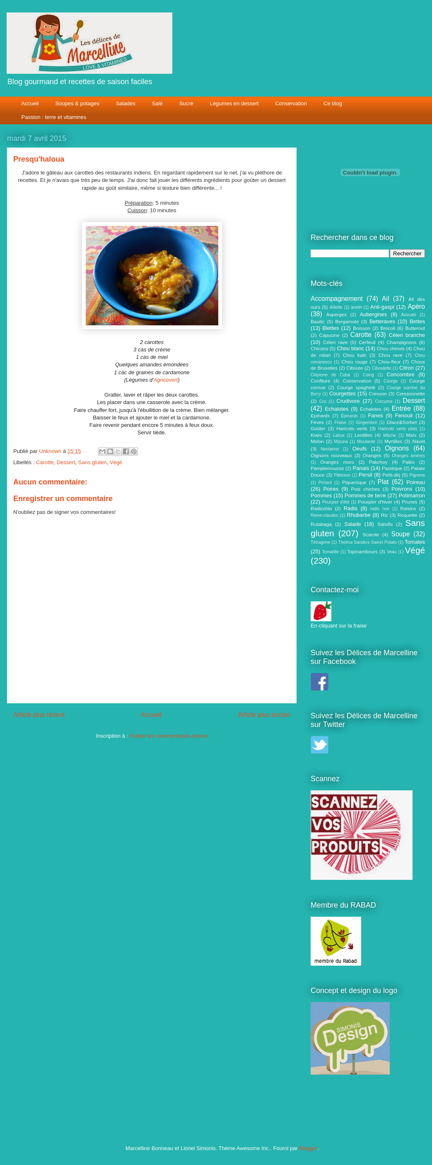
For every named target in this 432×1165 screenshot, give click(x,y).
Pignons (417, 475)
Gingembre (366, 422)
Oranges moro (337, 462)
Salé (157, 103)
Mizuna (341, 441)
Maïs (411, 435)
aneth (356, 307)
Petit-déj (391, 474)
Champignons (401, 342)
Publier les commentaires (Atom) (169, 736)
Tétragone (320, 542)
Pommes (321, 495)
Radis (350, 508)
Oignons (397, 448)
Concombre (400, 374)
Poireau (415, 482)
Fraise (340, 422)
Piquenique (354, 482)
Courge (391, 381)
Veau (392, 552)
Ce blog (332, 103)
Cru (322, 401)
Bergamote (347, 321)
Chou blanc (350, 348)
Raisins (408, 508)
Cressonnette (410, 393)
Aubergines (373, 314)
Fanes (375, 415)
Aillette (336, 307)
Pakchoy (378, 462)
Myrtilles (393, 441)
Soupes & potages (77, 103)
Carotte (45, 462)
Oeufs (359, 449)
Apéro (416, 306)
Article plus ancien (264, 714)
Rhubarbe (358, 515)
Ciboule (355, 368)
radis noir (380, 508)
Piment (325, 482)
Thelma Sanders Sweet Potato (367, 542)
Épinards (349, 416)
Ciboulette (381, 368)
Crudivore (348, 401)
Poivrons (402, 489)
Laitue (339, 435)
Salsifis (385, 524)
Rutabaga (321, 524)
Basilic (318, 321)
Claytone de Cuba (330, 375)
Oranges (372, 455)
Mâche (389, 435)
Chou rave (391, 355)
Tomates (415, 542)
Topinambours (362, 551)
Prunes (409, 501)
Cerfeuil (367, 342)
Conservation (291, 103)
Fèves (317, 422)
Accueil (30, 103)
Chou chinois (391, 348)
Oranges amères (408, 455)
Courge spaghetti (356, 387)
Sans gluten (92, 462)
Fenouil (404, 415)
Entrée (401, 408)
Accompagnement (337, 298)
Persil (365, 475)
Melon (317, 441)
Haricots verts (351, 428)
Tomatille (330, 552)
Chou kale (355, 355)
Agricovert (166, 380)
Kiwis (316, 435)
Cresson (378, 393)
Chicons (319, 348)
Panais (361, 468)
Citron (406, 368)
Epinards (320, 415)
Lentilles (363, 435)
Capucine (329, 335)
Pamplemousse (327, 468)
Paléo (408, 462)
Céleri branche (407, 335)
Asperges (336, 314)
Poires (330, 489)
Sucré (186, 103)
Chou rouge (354, 361)
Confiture (320, 380)
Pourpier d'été (336, 502)
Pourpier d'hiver (375, 501)
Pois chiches (365, 489)
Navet (419, 441)
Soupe (400, 534)
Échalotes (370, 409)
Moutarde (366, 441)
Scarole (370, 534)
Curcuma (383, 401)
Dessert (66, 462)
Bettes (417, 321)
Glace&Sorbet (401, 422)
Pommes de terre (365, 495)
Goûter (318, 428)
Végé (116, 462)
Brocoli (387, 328)
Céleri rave (335, 342)
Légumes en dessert (234, 103)
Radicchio (321, 508)
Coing (368, 375)
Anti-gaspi (382, 307)
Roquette (407, 515)
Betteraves (382, 321)
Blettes (331, 328)
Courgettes (342, 393)
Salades (125, 103)
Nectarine (330, 449)
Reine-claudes (324, 515)
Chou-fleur (389, 361)
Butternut (415, 328)
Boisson (361, 328)
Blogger (308, 1148)
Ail (385, 298)
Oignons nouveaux (331, 455)
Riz (384, 515)
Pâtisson (342, 475)
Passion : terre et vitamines (54, 117)
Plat (383, 481)
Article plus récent (39, 714)
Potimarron (411, 495)
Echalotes (336, 409)
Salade (352, 524)
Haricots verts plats (397, 428)
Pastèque (392, 468)
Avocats (408, 314)
